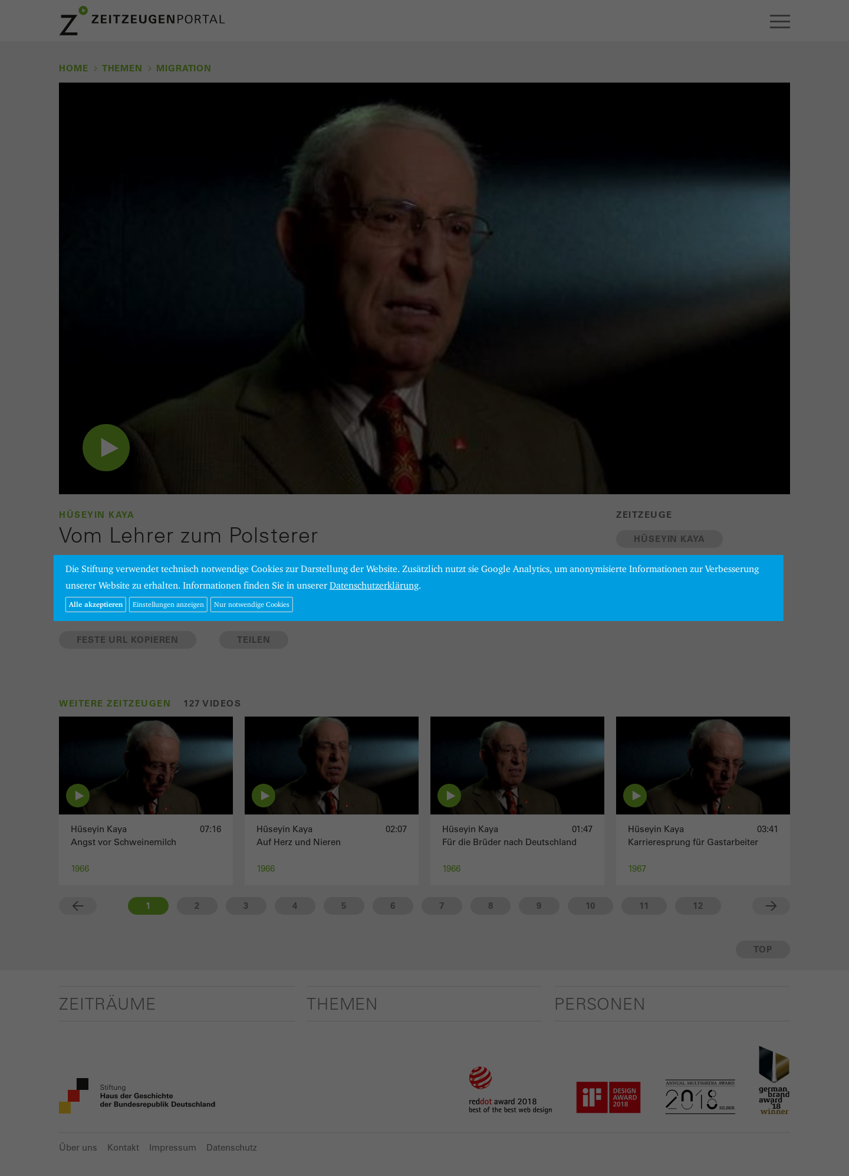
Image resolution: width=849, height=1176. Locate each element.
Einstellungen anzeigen (168, 604)
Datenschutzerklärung (374, 585)
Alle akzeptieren (96, 604)
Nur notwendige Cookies (251, 604)
